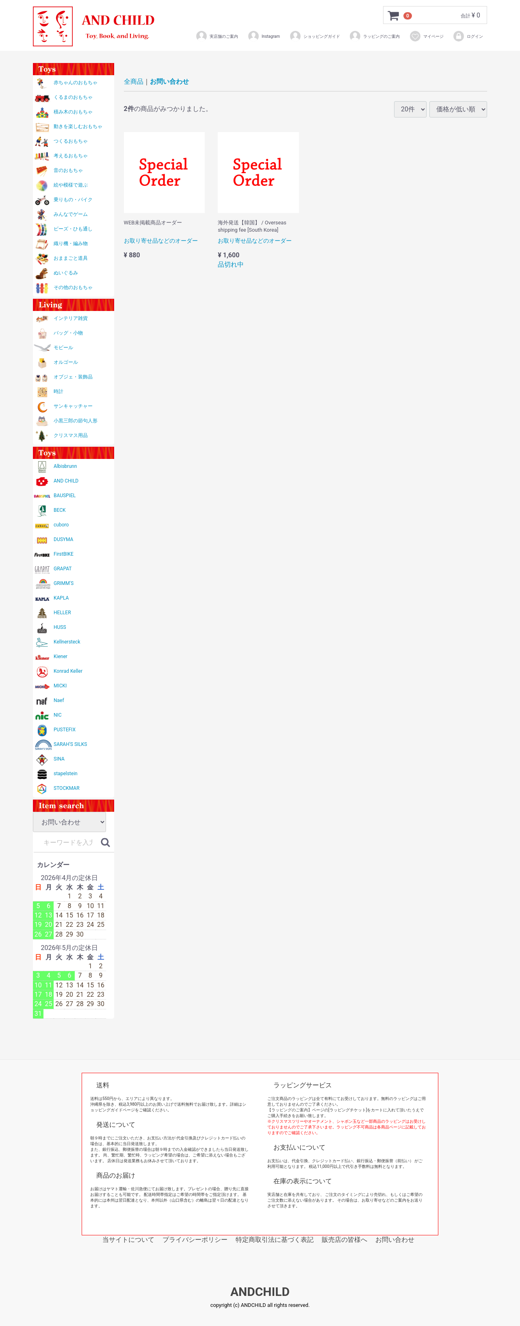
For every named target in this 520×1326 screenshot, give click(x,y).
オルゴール (66, 362)
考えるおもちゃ (71, 156)
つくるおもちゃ (71, 141)
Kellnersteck (67, 642)
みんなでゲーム (71, 214)
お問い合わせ (169, 81)
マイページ (426, 36)
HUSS (60, 627)
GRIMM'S (64, 583)
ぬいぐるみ (66, 273)
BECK (60, 510)
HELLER (62, 612)
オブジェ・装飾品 (73, 377)
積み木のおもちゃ (73, 112)
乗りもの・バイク (73, 199)
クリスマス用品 (71, 435)
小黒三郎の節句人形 (76, 421)
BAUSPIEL (65, 495)
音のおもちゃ (68, 170)
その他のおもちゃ (73, 287)
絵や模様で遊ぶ (71, 185)
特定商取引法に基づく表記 (275, 1239)
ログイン (468, 36)
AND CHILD (66, 481)
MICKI (60, 686)
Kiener (60, 656)
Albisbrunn (65, 466)
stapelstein (66, 773)
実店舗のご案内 (216, 36)
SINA (59, 759)
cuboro (61, 525)
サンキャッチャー (73, 406)
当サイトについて (128, 1239)
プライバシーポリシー (195, 1239)
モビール (63, 347)
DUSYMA (63, 539)
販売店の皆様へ (344, 1239)
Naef (59, 700)
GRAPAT (63, 569)
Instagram (263, 36)
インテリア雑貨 (71, 318)
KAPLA (61, 598)
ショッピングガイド (314, 36)
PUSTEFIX (65, 730)
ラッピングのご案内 (374, 36)
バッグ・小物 (68, 333)
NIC (58, 715)
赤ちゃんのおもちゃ (76, 82)
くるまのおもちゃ (73, 97)
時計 (58, 391)
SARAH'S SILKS (70, 744)
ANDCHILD (260, 1292)
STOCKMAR (67, 788)
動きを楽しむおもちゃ (78, 126)
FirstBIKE (64, 554)
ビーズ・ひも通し (73, 229)
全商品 (133, 81)
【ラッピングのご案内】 (289, 1110)
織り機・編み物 (71, 243)
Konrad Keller (68, 671)
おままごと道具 (71, 258)
